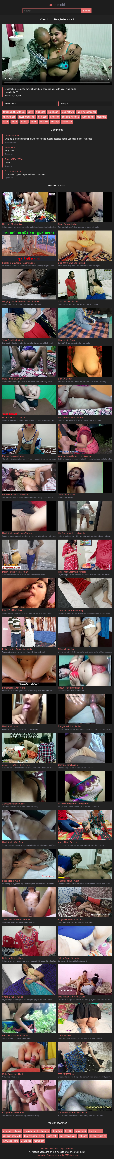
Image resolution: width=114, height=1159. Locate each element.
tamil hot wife (68, 112)
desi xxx (44, 122)
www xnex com (10, 1141)
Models (69, 1149)
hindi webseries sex (86, 112)
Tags (61, 1149)
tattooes (83, 1136)
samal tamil (80, 1131)
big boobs (40, 112)
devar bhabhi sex (27, 117)
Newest (44, 1149)
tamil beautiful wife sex (14, 112)
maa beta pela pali (12, 1131)
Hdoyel (64, 103)
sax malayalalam (68, 1136)
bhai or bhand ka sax (34, 1136)
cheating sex (9, 117)
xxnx (57, 5)
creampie (101, 117)
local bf (68, 1131)
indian (14, 122)
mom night (39, 1141)
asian (5, 122)
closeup (55, 122)
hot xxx (24, 122)
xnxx (30, 112)
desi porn (42, 117)
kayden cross (95, 1131)
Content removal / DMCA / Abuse (63, 1155)
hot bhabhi (53, 112)
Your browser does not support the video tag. (57, 53)
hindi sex (54, 117)
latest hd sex (88, 117)
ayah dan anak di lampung (36, 1131)
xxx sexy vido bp (98, 1136)
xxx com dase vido (12, 1136)
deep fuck (57, 1131)
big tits (34, 122)
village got (26, 1141)
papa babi (52, 1136)
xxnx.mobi (40, 1155)
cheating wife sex (70, 117)
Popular (54, 1149)
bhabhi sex (67, 122)
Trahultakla (10, 103)
